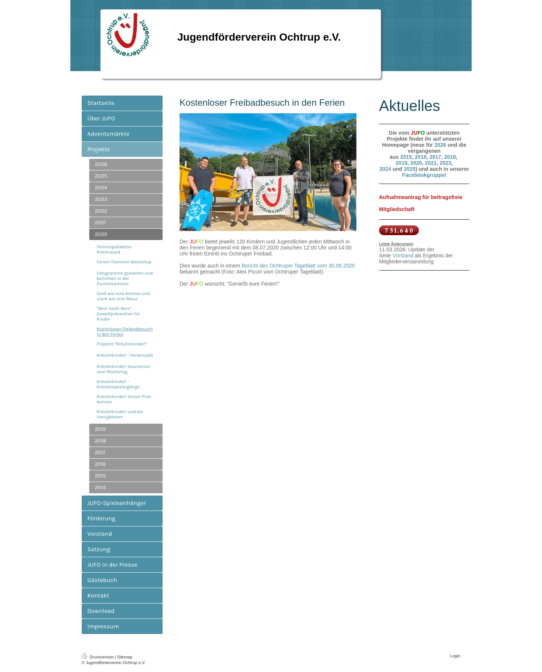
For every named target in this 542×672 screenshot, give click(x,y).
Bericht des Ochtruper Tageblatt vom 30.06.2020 (298, 266)
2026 (440, 145)
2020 (416, 163)
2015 (406, 157)
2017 (435, 157)
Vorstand (403, 255)
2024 (385, 169)
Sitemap (124, 657)
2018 (450, 157)
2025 (410, 169)
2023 (445, 163)
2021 (431, 163)
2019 (401, 163)
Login (455, 656)
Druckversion (98, 657)
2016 (420, 157)
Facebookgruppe (423, 175)
